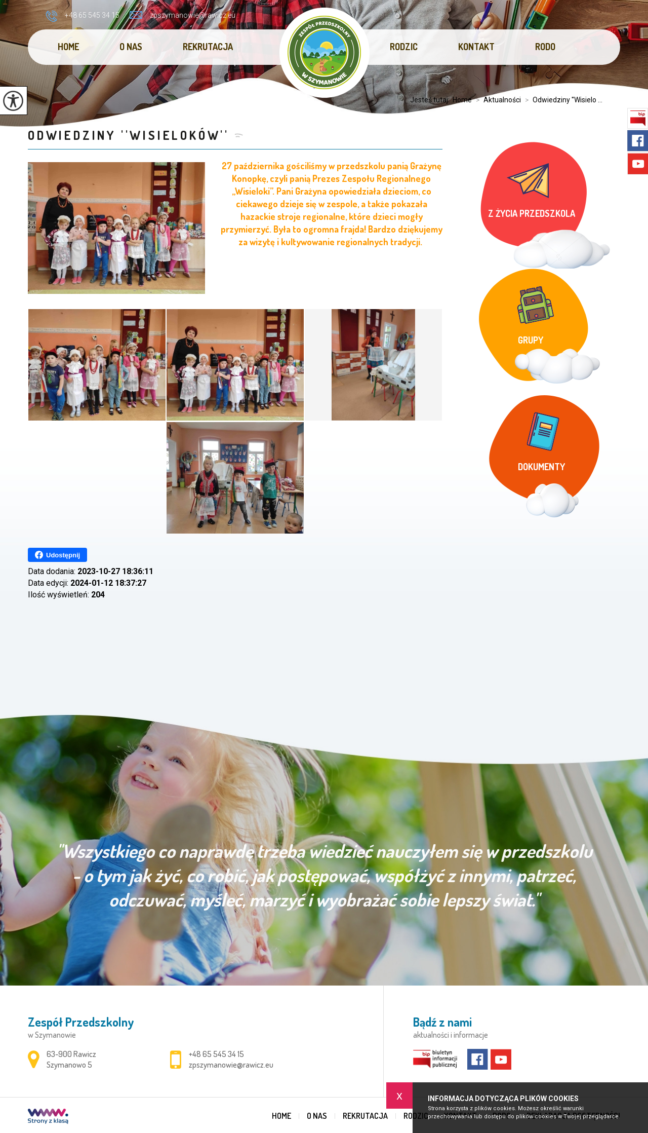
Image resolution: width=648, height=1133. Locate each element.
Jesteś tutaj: (431, 99)
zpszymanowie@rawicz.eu (182, 15)
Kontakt (476, 46)
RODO (545, 46)
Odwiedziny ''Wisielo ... (561, 99)
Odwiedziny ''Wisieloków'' (128, 135)
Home (68, 46)
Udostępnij (57, 555)
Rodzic (404, 46)
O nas (130, 46)
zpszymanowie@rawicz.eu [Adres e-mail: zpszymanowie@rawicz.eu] (231, 1065)
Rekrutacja (208, 46)
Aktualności (496, 99)
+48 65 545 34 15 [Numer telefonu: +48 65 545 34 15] (216, 1054)
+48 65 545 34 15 (82, 16)
